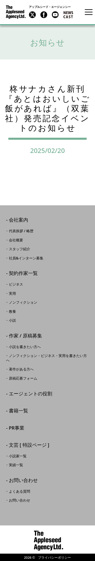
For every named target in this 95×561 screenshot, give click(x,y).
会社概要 (16, 240)
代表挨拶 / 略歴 (21, 231)
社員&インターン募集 (26, 258)
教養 (12, 311)
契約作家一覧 (23, 273)
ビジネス (16, 284)
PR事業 (16, 428)
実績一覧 (16, 465)
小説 (12, 320)
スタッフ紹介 (19, 249)
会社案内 (18, 220)
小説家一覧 (18, 456)
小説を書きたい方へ (25, 347)
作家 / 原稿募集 (25, 336)
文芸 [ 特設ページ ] (29, 445)
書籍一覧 (18, 411)
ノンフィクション (23, 302)
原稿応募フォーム (23, 378)
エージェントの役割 (30, 394)
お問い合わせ (23, 480)
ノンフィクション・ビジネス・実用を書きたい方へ (46, 358)
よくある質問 (19, 491)
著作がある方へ (21, 369)
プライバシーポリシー (54, 557)
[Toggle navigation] (88, 12)
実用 (12, 293)
